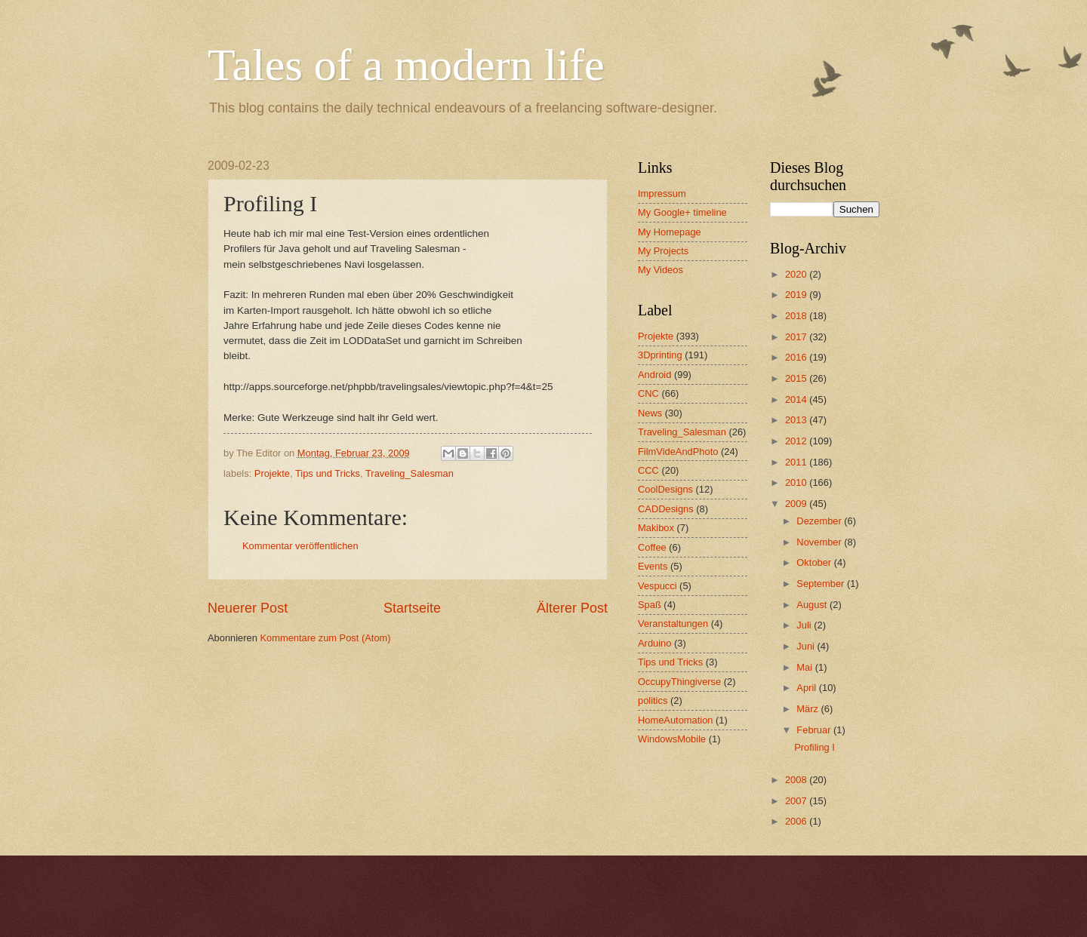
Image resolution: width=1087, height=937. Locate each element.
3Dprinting (660, 355)
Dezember (820, 521)
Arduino (654, 643)
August (813, 604)
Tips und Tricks (327, 473)
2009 (797, 503)
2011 (797, 462)
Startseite (412, 608)
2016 (797, 357)
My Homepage (669, 232)
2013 (797, 419)
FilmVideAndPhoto (678, 451)
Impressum (662, 193)
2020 (797, 274)
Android (654, 374)
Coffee (652, 547)
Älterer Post (572, 608)
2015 (797, 378)
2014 (797, 399)
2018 (797, 315)
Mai (805, 667)
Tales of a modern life (406, 65)
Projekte (272, 473)
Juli (805, 625)
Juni (806, 646)
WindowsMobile (672, 739)
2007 (797, 800)
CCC (648, 470)
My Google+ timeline (682, 212)
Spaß (649, 604)
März (808, 708)
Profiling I (814, 747)
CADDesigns (666, 509)
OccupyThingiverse (679, 681)
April (807, 687)
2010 (797, 482)
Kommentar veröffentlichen (300, 545)
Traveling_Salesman (409, 473)
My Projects (663, 251)
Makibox (656, 527)
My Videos (660, 269)
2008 (797, 779)
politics (652, 700)
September (821, 583)
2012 (797, 441)
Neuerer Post (248, 608)
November (820, 542)
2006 (797, 821)
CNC (648, 393)
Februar (814, 730)
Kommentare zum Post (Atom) (325, 638)
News (650, 413)
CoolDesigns (665, 489)
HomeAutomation (675, 720)
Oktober (814, 562)
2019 (797, 294)
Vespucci (657, 585)
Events (652, 566)
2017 (797, 337)
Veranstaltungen (673, 623)
